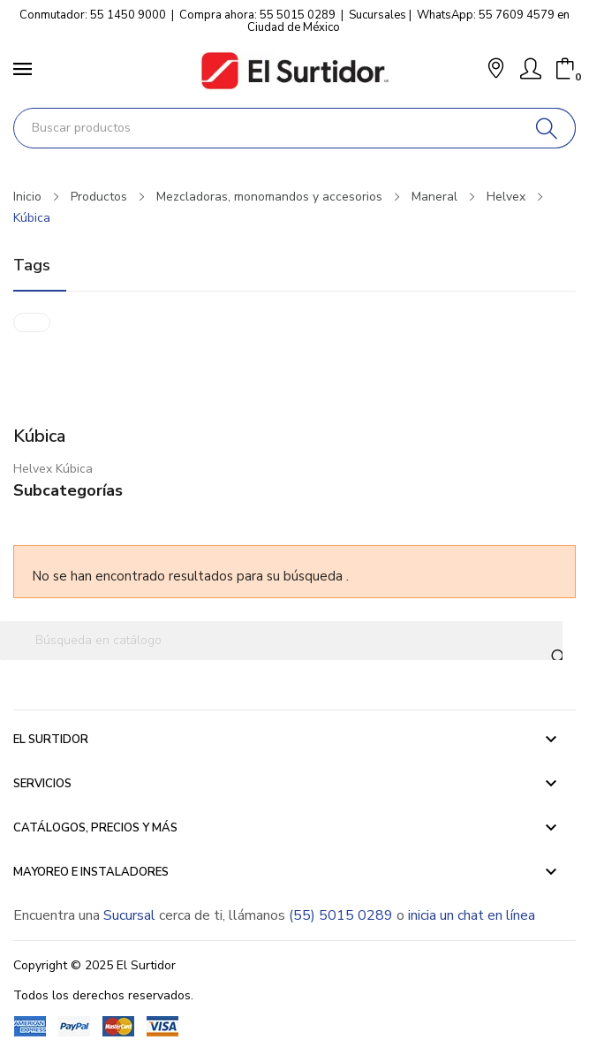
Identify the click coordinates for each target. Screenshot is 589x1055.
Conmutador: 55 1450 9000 (92, 15)
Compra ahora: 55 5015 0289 (257, 15)
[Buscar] (547, 128)
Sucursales (377, 15)
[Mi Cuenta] (530, 69)
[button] (496, 70)
